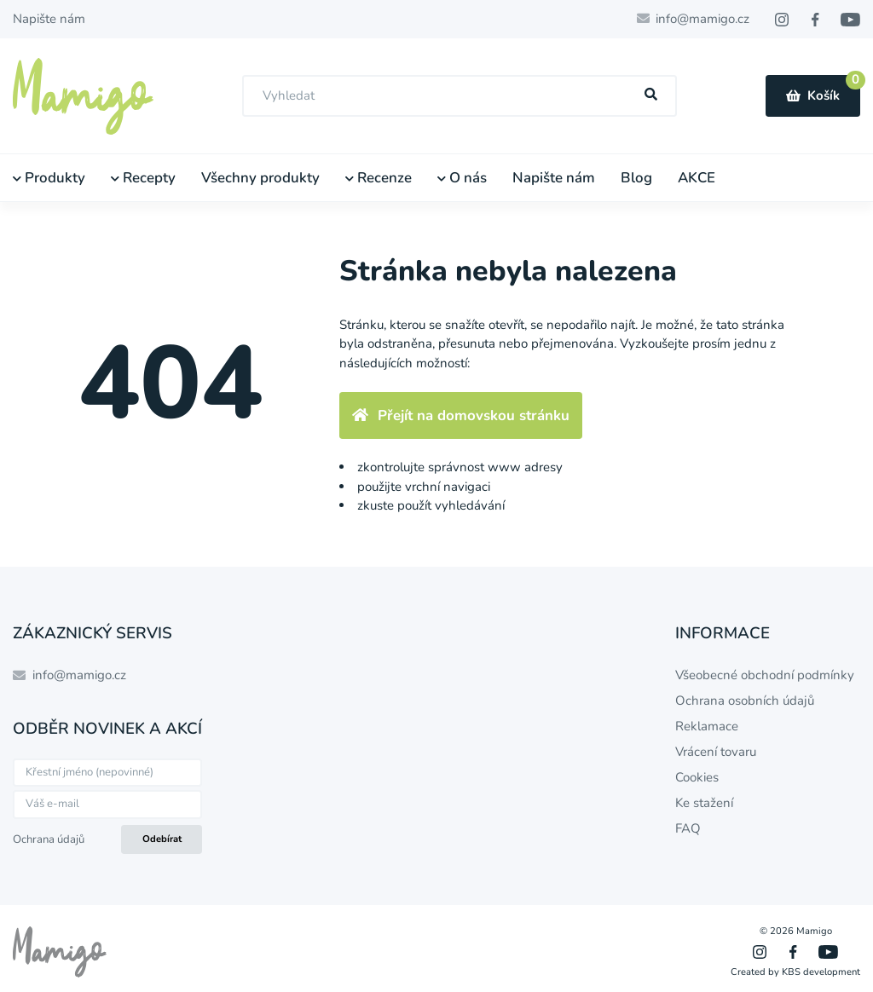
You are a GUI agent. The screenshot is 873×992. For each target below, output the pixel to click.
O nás (462, 177)
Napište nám (49, 18)
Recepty (143, 177)
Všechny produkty (260, 177)
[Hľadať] (651, 95)
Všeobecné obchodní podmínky (764, 674)
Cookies (697, 777)
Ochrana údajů (48, 839)
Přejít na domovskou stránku (460, 415)
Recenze (378, 177)
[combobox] (459, 96)
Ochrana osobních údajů (744, 700)
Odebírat (162, 839)
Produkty (49, 177)
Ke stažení (704, 802)
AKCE (696, 177)
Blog (636, 177)
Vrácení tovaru (715, 751)
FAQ (688, 828)
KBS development (821, 972)
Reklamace (706, 726)
